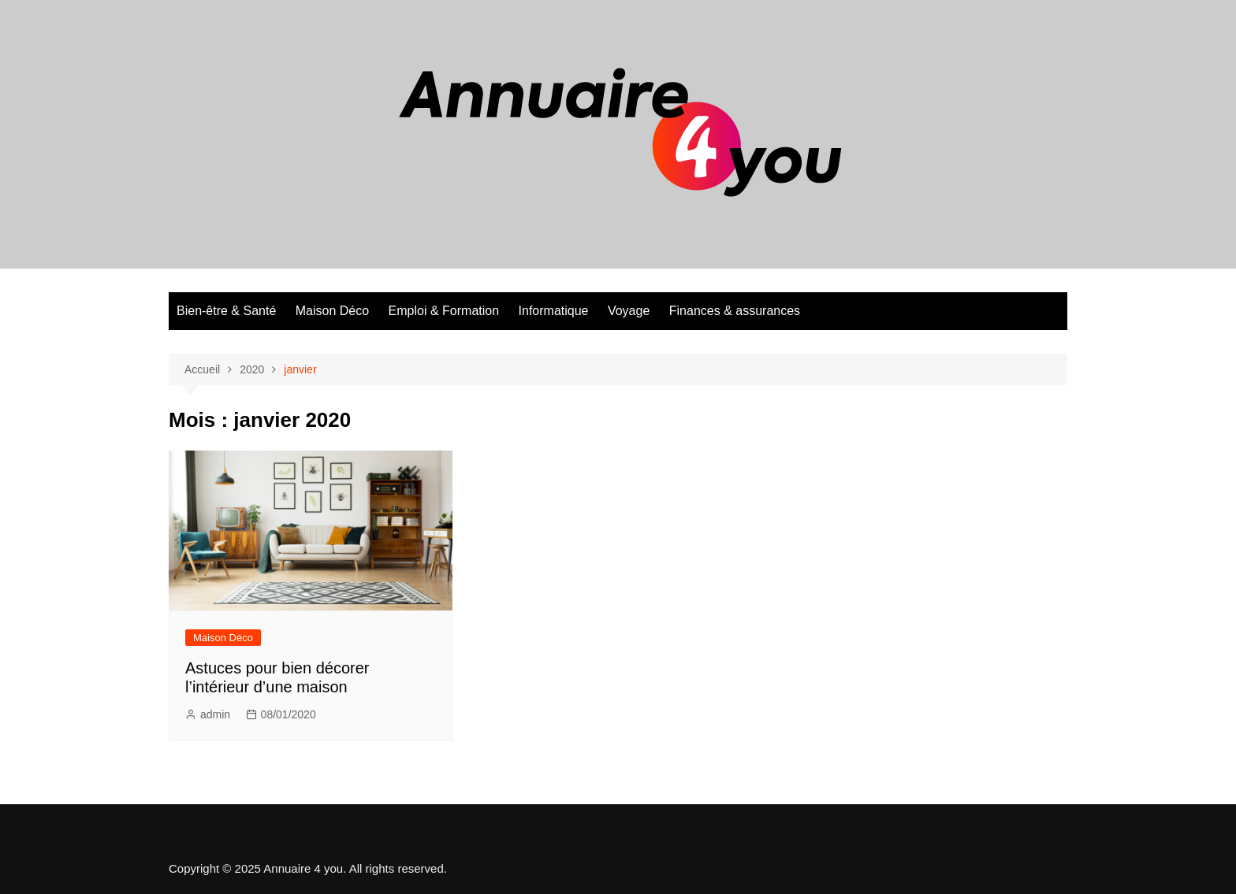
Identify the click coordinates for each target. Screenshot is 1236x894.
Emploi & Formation (444, 310)
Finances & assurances (734, 310)
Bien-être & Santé (226, 310)
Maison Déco (332, 310)
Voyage (629, 310)
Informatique (554, 310)
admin (215, 714)
